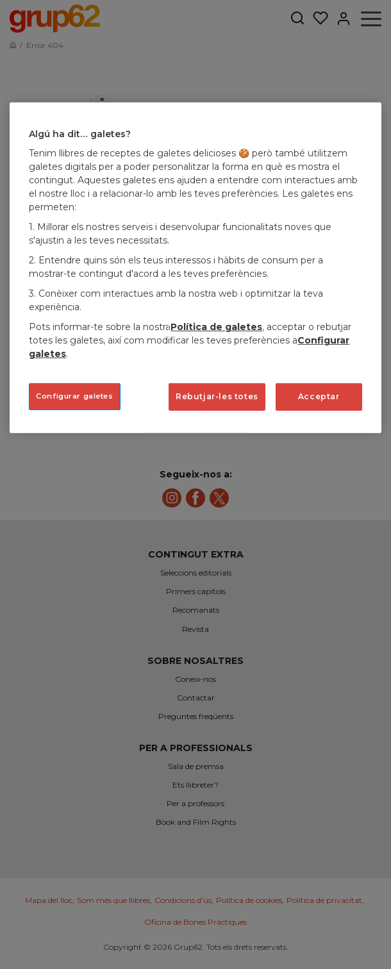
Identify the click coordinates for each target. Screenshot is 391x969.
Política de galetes (216, 327)
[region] (195, 268)
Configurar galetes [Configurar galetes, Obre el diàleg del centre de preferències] (74, 396)
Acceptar (319, 396)
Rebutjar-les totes (217, 396)
